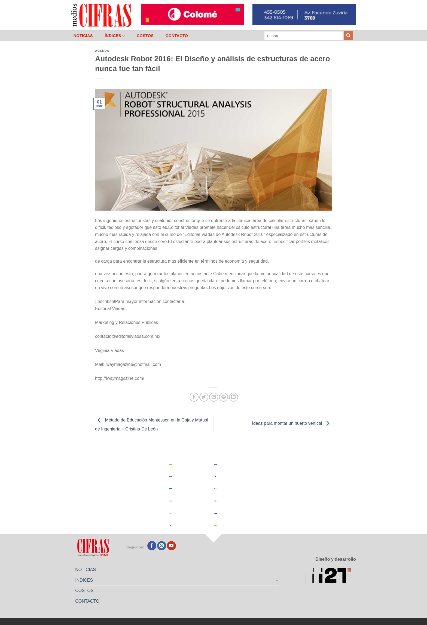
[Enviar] (348, 35)
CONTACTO (177, 36)
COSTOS (145, 36)
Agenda (102, 50)
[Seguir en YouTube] (171, 545)
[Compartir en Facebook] (194, 397)
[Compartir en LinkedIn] (233, 397)
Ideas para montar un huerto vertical (292, 423)
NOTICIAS (83, 36)
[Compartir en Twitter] (203, 397)
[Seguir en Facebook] (151, 545)
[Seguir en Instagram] (161, 545)
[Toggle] (277, 580)
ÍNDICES (115, 35)
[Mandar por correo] (213, 397)
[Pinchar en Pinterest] (223, 397)
